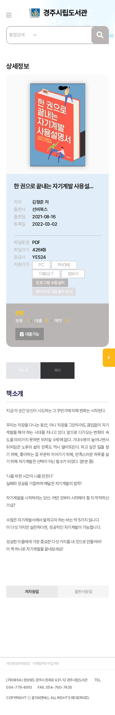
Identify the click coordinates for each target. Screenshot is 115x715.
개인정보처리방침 (17, 663)
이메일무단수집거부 (46, 663)
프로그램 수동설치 (50, 282)
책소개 (23, 370)
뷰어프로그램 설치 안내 (54, 291)
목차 (57, 370)
